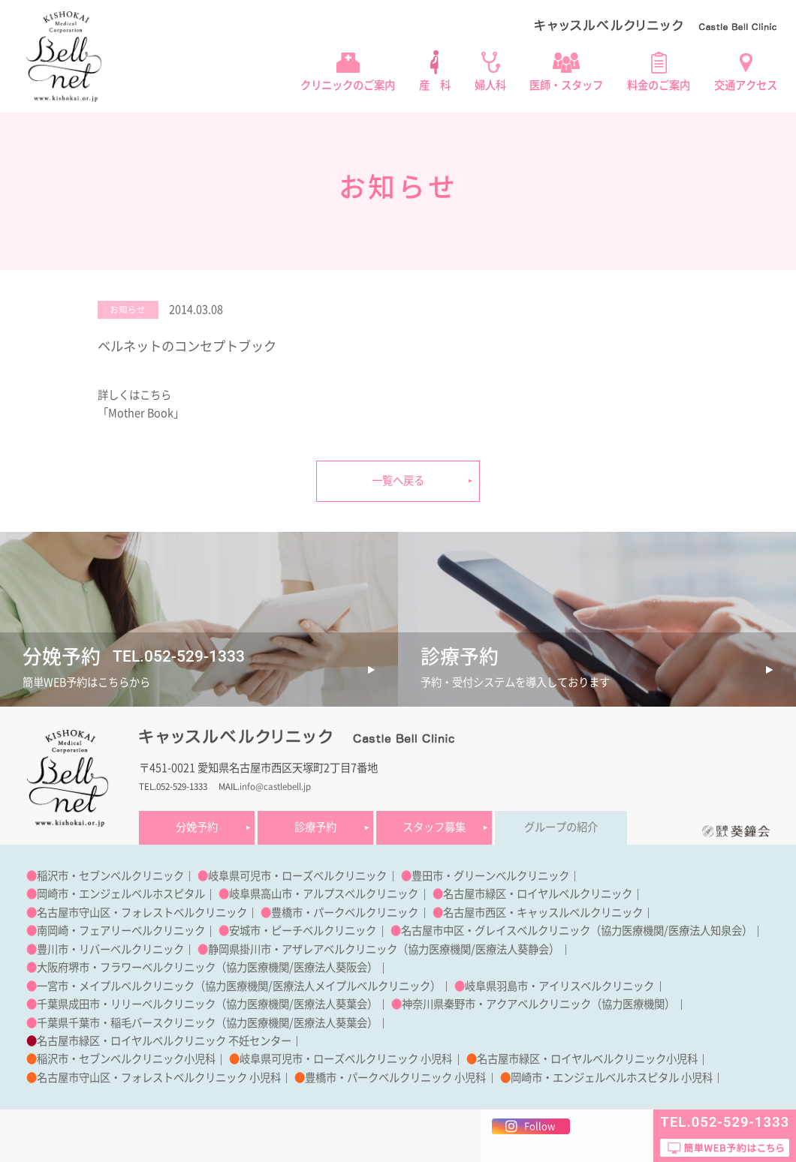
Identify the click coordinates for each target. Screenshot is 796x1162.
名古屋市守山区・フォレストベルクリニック (142, 912)
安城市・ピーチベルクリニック (302, 930)
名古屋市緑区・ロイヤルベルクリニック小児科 (587, 1058)
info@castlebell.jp (275, 786)
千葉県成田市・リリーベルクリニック (126, 1004)
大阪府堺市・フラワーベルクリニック (126, 967)
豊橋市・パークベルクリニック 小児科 (395, 1077)
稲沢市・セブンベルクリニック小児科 (126, 1058)
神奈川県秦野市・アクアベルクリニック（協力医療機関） (538, 1004)
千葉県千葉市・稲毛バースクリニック (126, 1022)
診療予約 (315, 827)
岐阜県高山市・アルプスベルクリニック (323, 893)
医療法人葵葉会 (330, 1004)
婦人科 (490, 85)
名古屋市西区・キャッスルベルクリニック (543, 912)
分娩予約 (197, 827)
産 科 (435, 85)
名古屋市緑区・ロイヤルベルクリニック (537, 893)
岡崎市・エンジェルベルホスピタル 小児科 (612, 1077)
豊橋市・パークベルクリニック (344, 912)
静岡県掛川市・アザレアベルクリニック (302, 949)
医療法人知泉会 (705, 930)
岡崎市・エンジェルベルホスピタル (121, 893)
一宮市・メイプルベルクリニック (115, 986)
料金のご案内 (658, 85)
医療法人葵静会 (512, 949)
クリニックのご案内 (347, 85)
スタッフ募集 (434, 827)
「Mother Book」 (141, 413)
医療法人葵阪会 (330, 967)
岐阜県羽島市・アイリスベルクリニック (559, 986)
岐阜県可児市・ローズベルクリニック (297, 875)
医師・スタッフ (566, 85)
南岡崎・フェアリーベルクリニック (121, 930)
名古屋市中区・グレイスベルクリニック (495, 930)
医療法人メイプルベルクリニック (351, 986)
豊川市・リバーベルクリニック (110, 949)
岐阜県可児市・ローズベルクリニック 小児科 (346, 1058)
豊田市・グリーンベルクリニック (490, 875)
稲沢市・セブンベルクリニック (110, 875)
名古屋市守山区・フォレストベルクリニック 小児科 (159, 1077)
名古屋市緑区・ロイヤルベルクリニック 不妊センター (164, 1040)
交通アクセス (745, 85)
